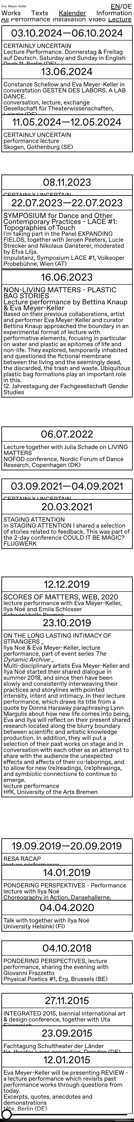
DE (127, 6)
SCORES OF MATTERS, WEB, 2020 (60, 597)
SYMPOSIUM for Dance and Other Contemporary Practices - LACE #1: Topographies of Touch (60, 222)
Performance (26, 19)
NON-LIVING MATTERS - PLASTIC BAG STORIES (59, 293)
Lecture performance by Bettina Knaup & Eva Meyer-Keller (65, 305)
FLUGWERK (20, 544)
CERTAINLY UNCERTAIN (37, 46)
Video (92, 19)
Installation (64, 19)
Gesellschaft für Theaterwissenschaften (57, 109)
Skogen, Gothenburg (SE (37, 147)
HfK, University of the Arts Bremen (50, 792)
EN (115, 6)
